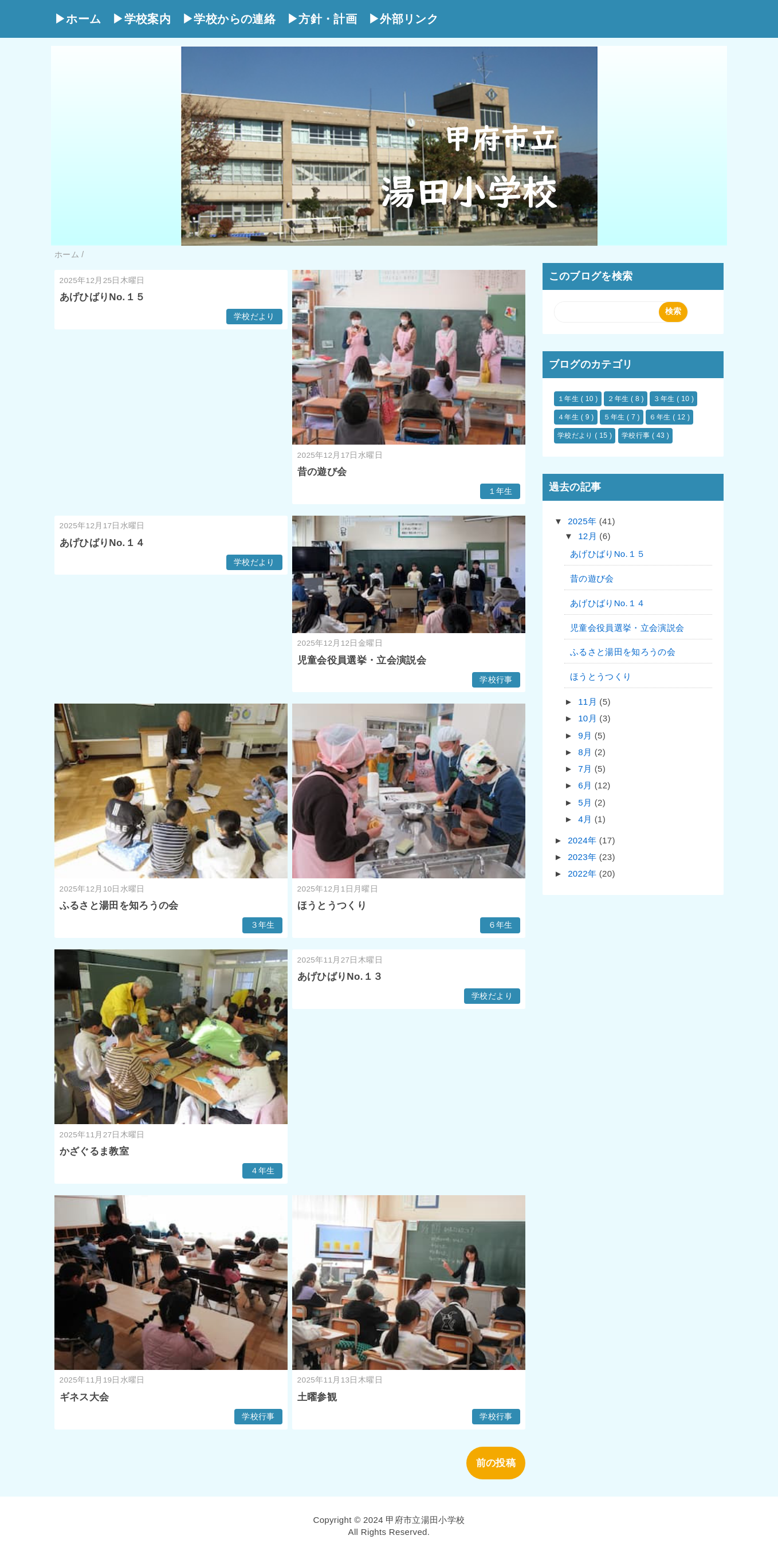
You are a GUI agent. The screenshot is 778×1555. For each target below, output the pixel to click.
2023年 (583, 857)
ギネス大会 (84, 1397)
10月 (588, 718)
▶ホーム (77, 19)
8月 (586, 752)
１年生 (500, 491)
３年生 (262, 925)
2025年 (583, 521)
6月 (586, 785)
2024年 (583, 840)
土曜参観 (317, 1397)
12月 (588, 536)
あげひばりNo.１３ (340, 976)
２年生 (619, 399)
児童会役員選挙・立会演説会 (361, 660)
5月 (586, 802)
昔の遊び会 (322, 471)
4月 (586, 819)
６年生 (500, 925)
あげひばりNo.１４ (103, 542)
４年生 (262, 1171)
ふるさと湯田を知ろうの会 (119, 905)
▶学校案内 (141, 19)
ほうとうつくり (332, 905)
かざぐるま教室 (94, 1151)
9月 (586, 735)
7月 (586, 768)
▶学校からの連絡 (229, 19)
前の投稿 (496, 1463)
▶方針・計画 (322, 19)
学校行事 (496, 680)
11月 (588, 701)
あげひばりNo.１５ (103, 297)
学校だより (254, 316)
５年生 (615, 417)
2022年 (583, 873)
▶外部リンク (403, 19)
